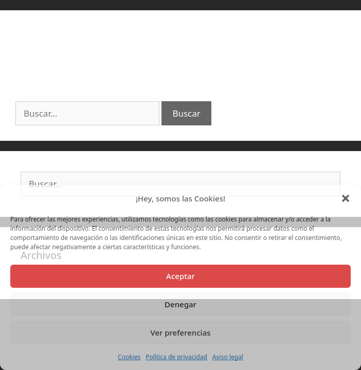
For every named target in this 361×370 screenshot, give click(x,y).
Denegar (180, 304)
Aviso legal (227, 357)
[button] (345, 198)
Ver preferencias (180, 332)
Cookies (129, 357)
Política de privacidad (176, 357)
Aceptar (180, 276)
